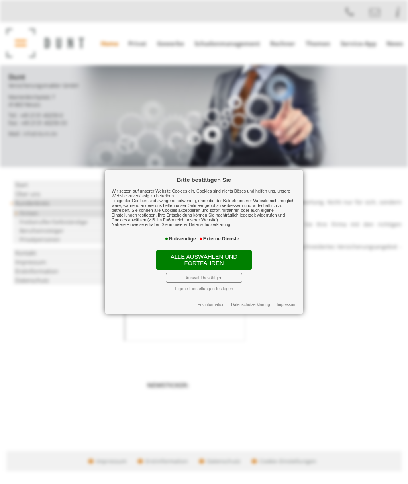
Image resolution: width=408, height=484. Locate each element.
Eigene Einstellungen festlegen (204, 288)
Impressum (286, 304)
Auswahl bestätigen (204, 277)
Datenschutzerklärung (250, 304)
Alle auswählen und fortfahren (204, 260)
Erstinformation (211, 304)
